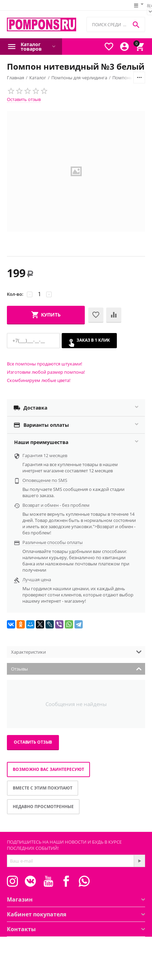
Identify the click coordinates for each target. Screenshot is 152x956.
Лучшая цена (36, 579)
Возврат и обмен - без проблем (56, 505)
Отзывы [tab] (76, 668)
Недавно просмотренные (43, 806)
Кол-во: (15, 294)
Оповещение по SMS (44, 480)
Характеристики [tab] (76, 651)
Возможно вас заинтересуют (48, 769)
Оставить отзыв (24, 99)
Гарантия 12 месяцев (44, 455)
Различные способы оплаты (52, 542)
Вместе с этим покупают (42, 788)
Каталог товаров (31, 46)
